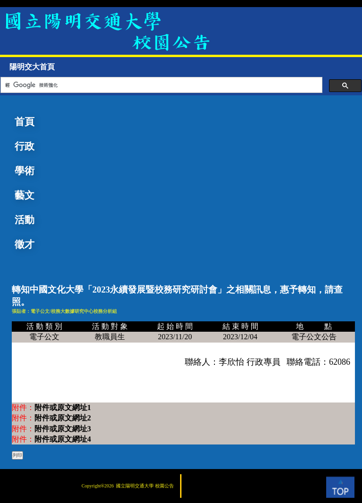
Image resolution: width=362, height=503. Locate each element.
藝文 (24, 195)
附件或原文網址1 (62, 407)
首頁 (24, 121)
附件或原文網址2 (62, 418)
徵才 (24, 244)
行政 (24, 146)
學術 (24, 170)
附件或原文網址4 (62, 439)
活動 (24, 220)
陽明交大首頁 (32, 67)
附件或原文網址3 (62, 429)
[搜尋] (160, 85)
